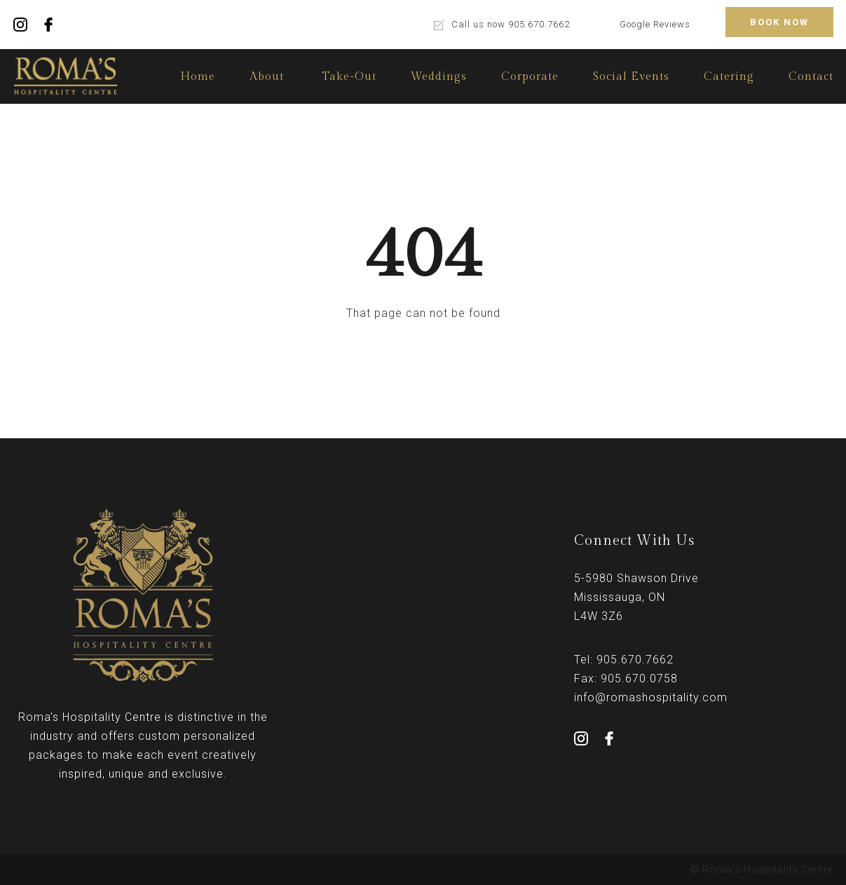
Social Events (631, 76)
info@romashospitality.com (651, 697)
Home (197, 76)
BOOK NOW (779, 22)
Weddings (439, 76)
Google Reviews (655, 24)
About (267, 76)
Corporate (530, 76)
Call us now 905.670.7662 (510, 24)
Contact (811, 76)
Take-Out (349, 76)
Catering (729, 76)
